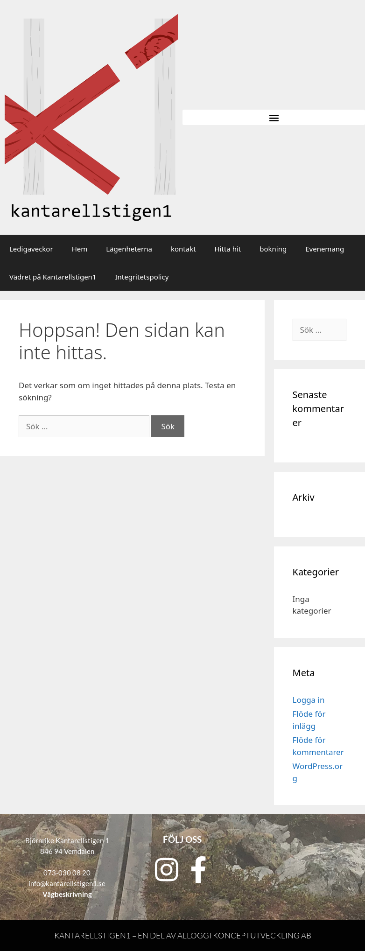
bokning (273, 248)
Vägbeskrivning (67, 894)
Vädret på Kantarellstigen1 (52, 276)
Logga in (309, 699)
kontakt (183, 248)
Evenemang (324, 248)
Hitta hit (228, 248)
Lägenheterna (129, 248)
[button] (273, 117)
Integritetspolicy (141, 276)
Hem (80, 248)
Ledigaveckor (31, 248)
